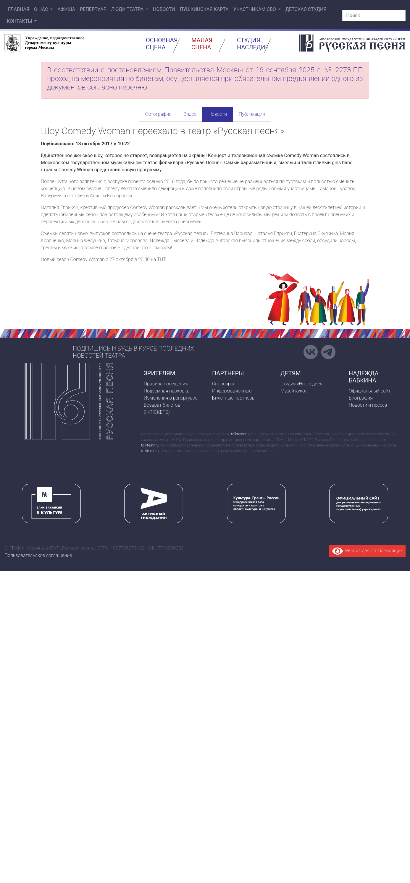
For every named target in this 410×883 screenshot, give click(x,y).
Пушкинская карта (204, 9)
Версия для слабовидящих (367, 550)
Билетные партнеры (234, 398)
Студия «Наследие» (301, 384)
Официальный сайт (369, 391)
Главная (18, 9)
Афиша (66, 9)
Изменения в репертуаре (171, 398)
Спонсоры (223, 384)
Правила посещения (166, 384)
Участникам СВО (255, 9)
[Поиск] (374, 15)
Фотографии (158, 114)
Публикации (252, 114)
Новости (164, 9)
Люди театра (128, 9)
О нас (41, 9)
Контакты (20, 21)
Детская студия (306, 9)
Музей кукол (294, 391)
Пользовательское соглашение (38, 555)
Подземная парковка (166, 391)
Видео (189, 114)
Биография (361, 398)
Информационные (232, 391)
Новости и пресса (368, 405)
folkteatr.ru (239, 434)
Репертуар (93, 9)
